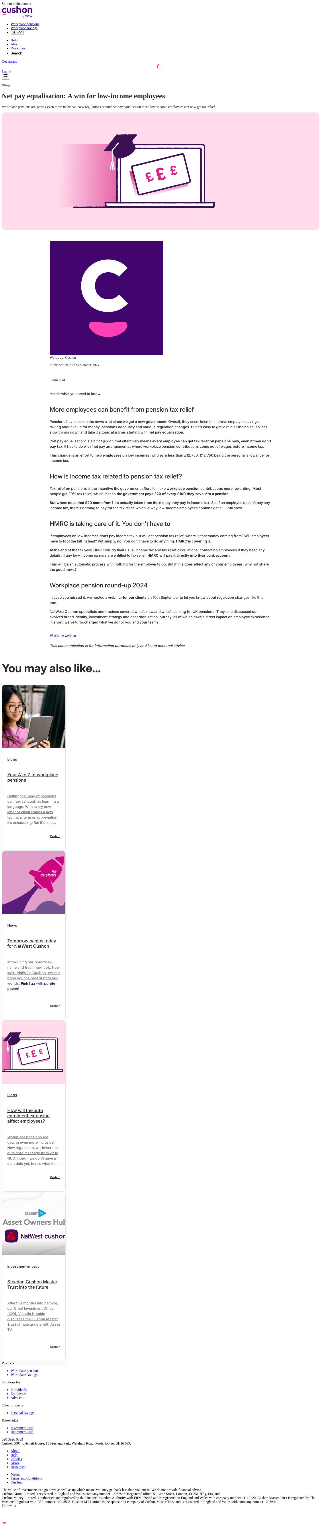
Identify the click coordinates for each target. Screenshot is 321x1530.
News (15, 1463)
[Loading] (160, 69)
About (15, 44)
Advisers (17, 1398)
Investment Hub (22, 1428)
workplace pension (183, 488)
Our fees (17, 1482)
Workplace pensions (25, 24)
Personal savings (22, 1413)
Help (14, 40)
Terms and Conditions (26, 1478)
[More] (17, 32)
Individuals (19, 1390)
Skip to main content (16, 4)
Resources (18, 48)
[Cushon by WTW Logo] (17, 16)
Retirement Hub (22, 1432)
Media (15, 1474)
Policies (16, 1459)
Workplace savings (24, 28)
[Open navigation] (5, 77)
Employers (18, 1394)
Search (16, 53)
